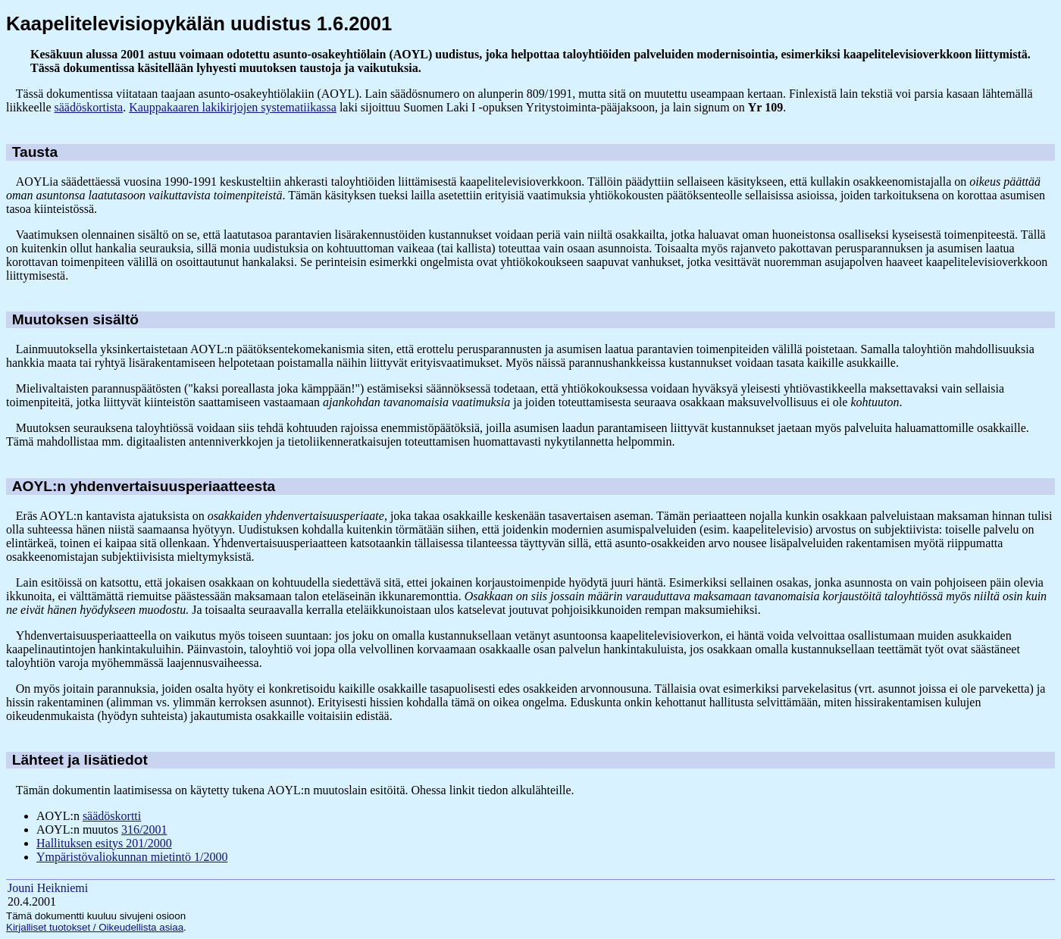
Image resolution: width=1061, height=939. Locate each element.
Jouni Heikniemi (48, 887)
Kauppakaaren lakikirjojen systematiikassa (232, 107)
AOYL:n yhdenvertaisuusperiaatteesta (144, 486)
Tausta (35, 152)
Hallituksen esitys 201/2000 (104, 843)
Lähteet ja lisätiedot (80, 760)
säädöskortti (112, 815)
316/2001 (144, 829)
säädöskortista (89, 107)
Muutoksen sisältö (75, 319)
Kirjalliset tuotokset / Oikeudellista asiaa (94, 927)
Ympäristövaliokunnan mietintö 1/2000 (131, 856)
